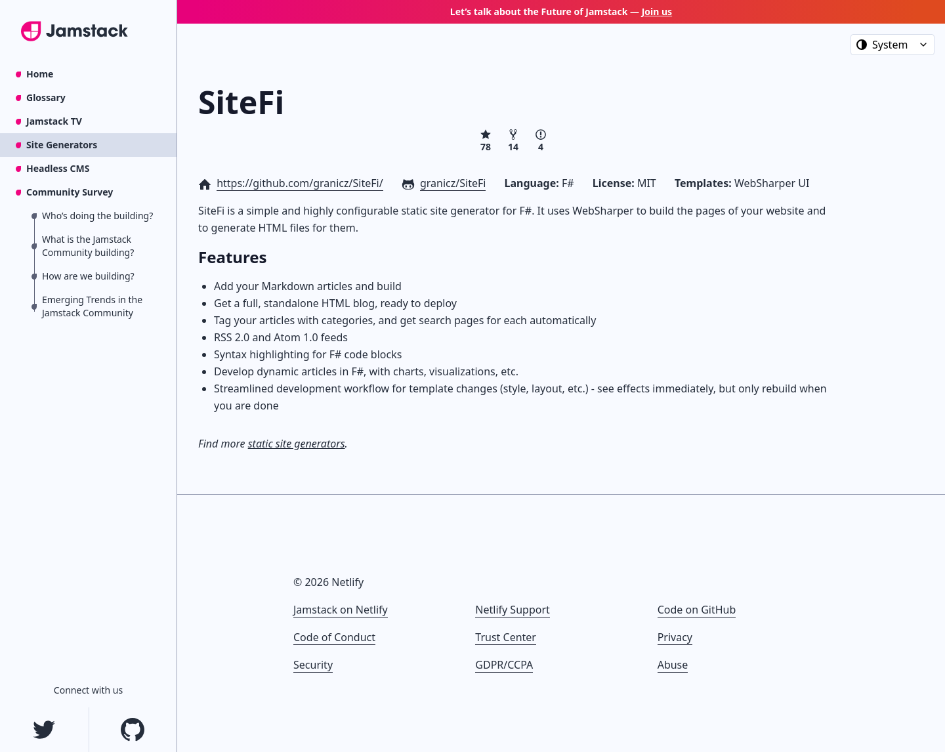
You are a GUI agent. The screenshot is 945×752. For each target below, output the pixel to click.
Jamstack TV (54, 121)
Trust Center (505, 637)
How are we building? (88, 276)
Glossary (46, 97)
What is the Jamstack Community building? (88, 246)
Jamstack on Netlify (340, 609)
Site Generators (61, 144)
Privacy (675, 637)
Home (39, 74)
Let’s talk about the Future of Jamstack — (561, 11)
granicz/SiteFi (453, 183)
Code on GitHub (697, 609)
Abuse (673, 665)
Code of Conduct (334, 637)
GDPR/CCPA (504, 665)
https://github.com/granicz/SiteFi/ (300, 183)
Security (313, 665)
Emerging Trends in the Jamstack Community (92, 306)
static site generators (296, 443)
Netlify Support (512, 609)
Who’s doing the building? (97, 215)
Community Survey (69, 192)
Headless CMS (57, 168)
